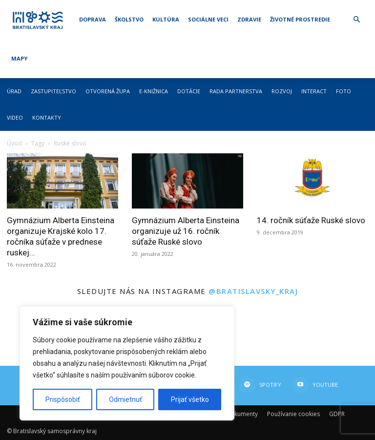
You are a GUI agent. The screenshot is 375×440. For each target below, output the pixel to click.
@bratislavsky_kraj (253, 291)
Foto (343, 91)
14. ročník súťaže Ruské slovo (311, 220)
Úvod (14, 143)
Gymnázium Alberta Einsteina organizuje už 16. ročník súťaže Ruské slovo (185, 231)
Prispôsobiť (62, 399)
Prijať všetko (190, 399)
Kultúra (165, 19)
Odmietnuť (125, 399)
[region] (127, 363)
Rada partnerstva (235, 91)
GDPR (337, 414)
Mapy (19, 58)
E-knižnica (153, 91)
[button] (356, 19)
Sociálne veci (208, 19)
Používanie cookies (293, 414)
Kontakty (46, 117)
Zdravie (249, 19)
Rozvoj (281, 91)
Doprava (92, 19)
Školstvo (129, 19)
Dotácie (188, 91)
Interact (314, 91)
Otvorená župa (107, 91)
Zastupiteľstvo (53, 91)
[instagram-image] (281, 334)
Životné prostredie (300, 19)
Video (15, 117)
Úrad (14, 91)
